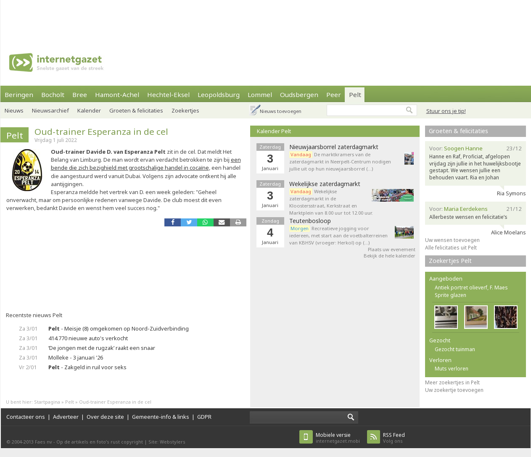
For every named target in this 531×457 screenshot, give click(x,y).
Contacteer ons (25, 416)
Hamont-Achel (117, 94)
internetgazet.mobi (338, 438)
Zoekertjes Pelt (450, 261)
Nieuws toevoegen (280, 111)
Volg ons (394, 438)
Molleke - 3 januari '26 (75, 357)
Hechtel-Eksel (168, 94)
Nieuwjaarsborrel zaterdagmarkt (333, 147)
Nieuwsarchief (50, 110)
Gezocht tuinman (455, 349)
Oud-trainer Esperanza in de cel (101, 131)
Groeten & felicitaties (136, 110)
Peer (333, 94)
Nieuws (14, 110)
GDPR (204, 416)
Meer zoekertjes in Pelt (452, 382)
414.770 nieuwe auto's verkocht (88, 338)
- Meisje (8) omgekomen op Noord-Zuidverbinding (118, 328)
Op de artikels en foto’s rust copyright (99, 442)
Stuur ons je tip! (446, 111)
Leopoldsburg (219, 94)
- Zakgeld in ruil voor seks (87, 367)
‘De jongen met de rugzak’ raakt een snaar (101, 348)
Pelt (355, 94)
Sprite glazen (450, 295)
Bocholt (52, 94)
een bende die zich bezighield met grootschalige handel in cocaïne (146, 163)
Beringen (19, 94)
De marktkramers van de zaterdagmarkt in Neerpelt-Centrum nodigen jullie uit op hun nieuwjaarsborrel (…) (340, 161)
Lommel (260, 94)
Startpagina (47, 402)
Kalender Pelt (274, 131)
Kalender (89, 110)
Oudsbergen (299, 94)
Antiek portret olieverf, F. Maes (471, 287)
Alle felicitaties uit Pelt (451, 247)
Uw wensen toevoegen (452, 240)
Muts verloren (451, 368)
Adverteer (66, 416)
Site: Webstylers (166, 442)
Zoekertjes (185, 110)
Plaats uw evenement (391, 249)
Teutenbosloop (310, 221)
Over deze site (105, 416)
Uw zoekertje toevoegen (454, 390)
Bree (79, 94)
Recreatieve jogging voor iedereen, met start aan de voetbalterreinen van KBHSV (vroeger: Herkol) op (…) (338, 235)
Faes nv (43, 442)
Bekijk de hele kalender (389, 255)
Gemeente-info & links (160, 416)
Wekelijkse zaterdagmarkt (324, 184)
